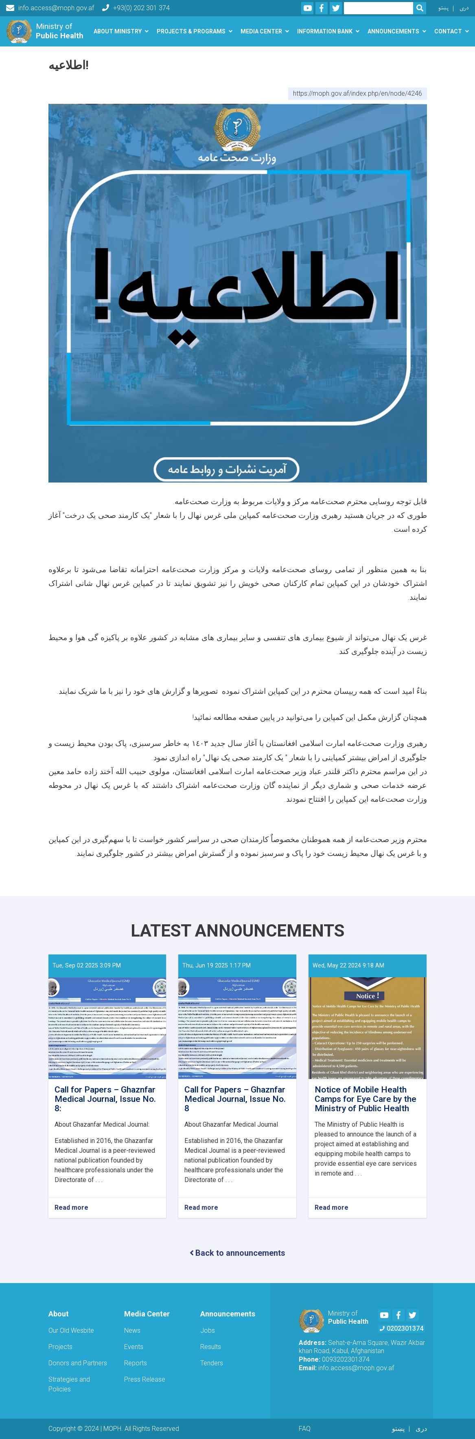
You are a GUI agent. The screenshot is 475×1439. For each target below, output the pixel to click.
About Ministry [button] (118, 31)
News (132, 1330)
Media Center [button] (261, 31)
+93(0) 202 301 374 (136, 8)
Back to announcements (237, 1253)
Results (210, 1347)
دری (464, 8)
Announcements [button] (393, 31)
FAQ (305, 1428)
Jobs (207, 1330)
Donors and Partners (77, 1363)
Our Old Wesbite (71, 1330)
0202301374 (401, 1328)
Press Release (144, 1379)
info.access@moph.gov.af (50, 8)
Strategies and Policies (69, 1384)
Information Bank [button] (324, 31)
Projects (60, 1347)
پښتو (443, 8)
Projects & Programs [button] (191, 31)
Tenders (211, 1363)
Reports (135, 1363)
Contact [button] (448, 31)
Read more (71, 1208)
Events (133, 1347)
